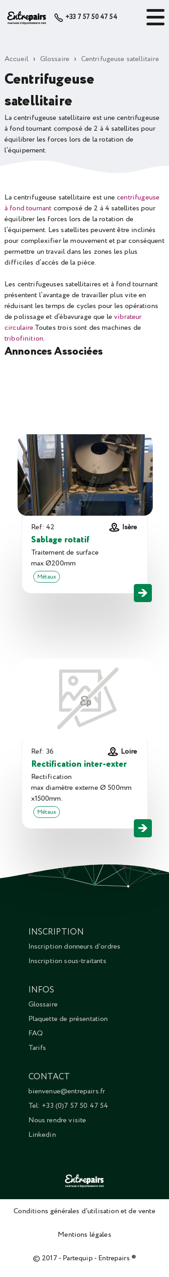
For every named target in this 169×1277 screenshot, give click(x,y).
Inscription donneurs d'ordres (74, 946)
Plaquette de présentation (68, 1019)
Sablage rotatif (60, 539)
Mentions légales (84, 1234)
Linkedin (42, 1134)
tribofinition (24, 338)
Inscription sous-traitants (67, 961)
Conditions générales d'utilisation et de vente (84, 1211)
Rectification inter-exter (79, 764)
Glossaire (43, 1004)
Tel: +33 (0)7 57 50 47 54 (68, 1106)
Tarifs (37, 1048)
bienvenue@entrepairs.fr (66, 1091)
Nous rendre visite (57, 1120)
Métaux (46, 577)
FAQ (35, 1033)
